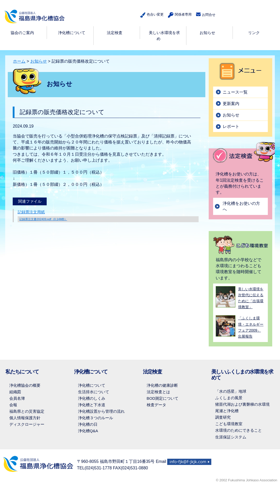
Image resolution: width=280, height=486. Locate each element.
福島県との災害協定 (26, 411)
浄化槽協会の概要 (24, 385)
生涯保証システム (230, 437)
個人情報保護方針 (24, 418)
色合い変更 (151, 15)
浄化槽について (91, 385)
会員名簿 (17, 398)
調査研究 (223, 417)
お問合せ (205, 14)
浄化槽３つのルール (95, 418)
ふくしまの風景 (228, 398)
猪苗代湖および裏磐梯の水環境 (242, 404)
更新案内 (231, 103)
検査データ (156, 405)
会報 (13, 405)
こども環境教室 (228, 424)
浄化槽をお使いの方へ (241, 206)
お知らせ (38, 61)
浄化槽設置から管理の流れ (101, 411)
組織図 (15, 392)
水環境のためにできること (238, 430)
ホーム (19, 61)
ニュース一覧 (235, 92)
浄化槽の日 (87, 424)
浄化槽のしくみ (91, 398)
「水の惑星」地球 (230, 391)
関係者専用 (179, 15)
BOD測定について (163, 398)
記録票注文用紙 (108, 216)
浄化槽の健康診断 (162, 385)
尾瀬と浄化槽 (227, 411)
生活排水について (93, 392)
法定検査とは (158, 392)
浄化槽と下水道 (91, 405)
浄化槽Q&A (88, 431)
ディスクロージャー (26, 424)
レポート (231, 126)
